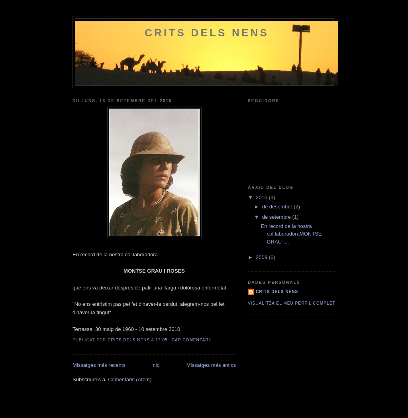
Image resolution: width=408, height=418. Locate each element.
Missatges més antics (211, 365)
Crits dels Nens (207, 33)
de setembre (277, 217)
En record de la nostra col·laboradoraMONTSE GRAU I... (291, 234)
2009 (262, 257)
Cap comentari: (192, 340)
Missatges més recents (99, 365)
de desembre (278, 207)
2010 (262, 197)
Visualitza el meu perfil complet (291, 303)
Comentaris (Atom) (129, 379)
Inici (156, 365)
